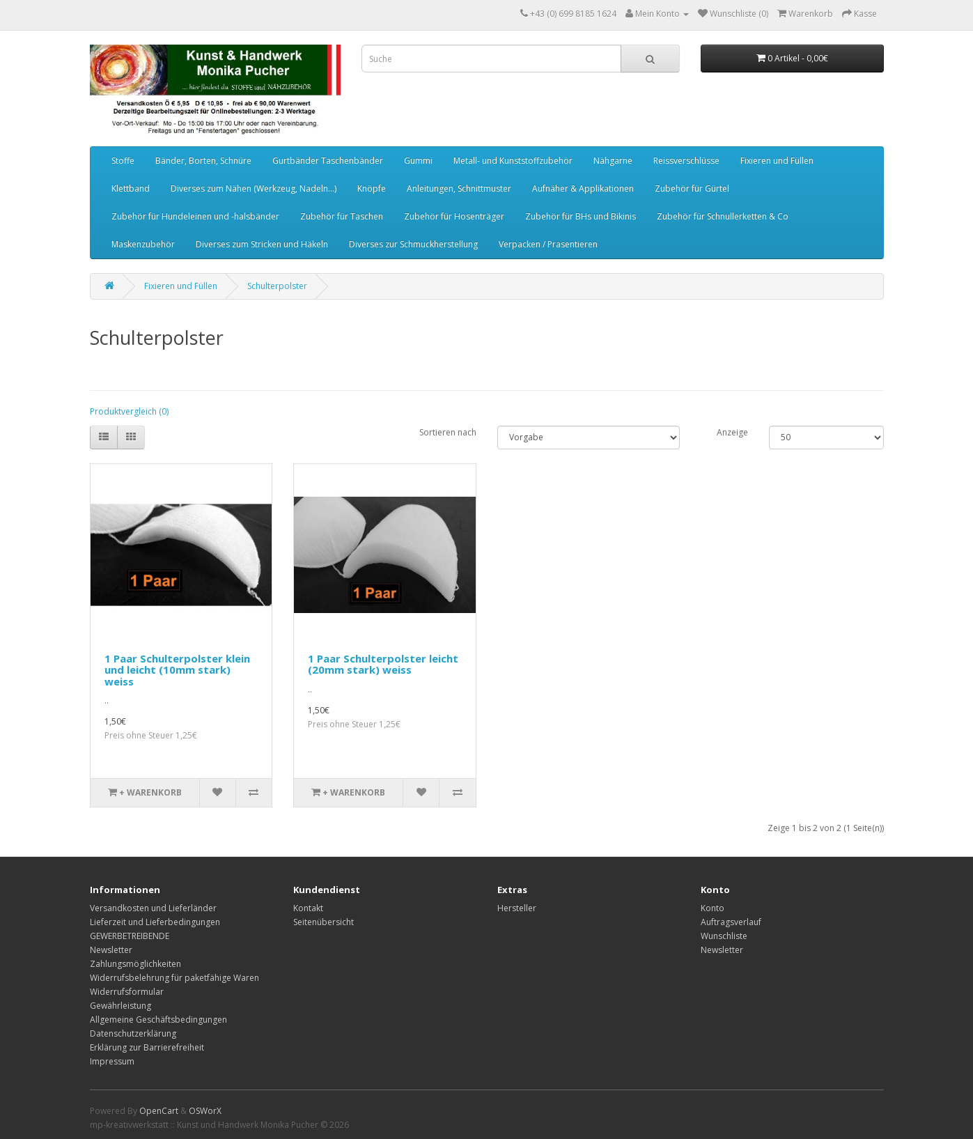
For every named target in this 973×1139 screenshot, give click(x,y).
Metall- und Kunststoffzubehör (513, 160)
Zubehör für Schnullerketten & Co (722, 216)
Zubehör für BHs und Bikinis (580, 216)
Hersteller (516, 908)
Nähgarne (612, 160)
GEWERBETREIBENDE (129, 936)
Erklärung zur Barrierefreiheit (147, 1047)
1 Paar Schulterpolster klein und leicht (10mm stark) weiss (177, 669)
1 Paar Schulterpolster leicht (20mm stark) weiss (383, 664)
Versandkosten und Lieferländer (153, 908)
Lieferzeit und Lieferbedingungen (155, 922)
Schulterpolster (277, 286)
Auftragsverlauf (731, 922)
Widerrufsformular (127, 992)
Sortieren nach (447, 432)
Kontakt (308, 908)
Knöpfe (371, 188)
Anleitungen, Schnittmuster (459, 188)
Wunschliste (724, 936)
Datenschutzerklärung (133, 1033)
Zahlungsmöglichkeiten (135, 964)
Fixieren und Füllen (777, 160)
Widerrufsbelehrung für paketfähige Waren (174, 978)
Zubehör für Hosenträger (454, 216)
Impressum (112, 1061)
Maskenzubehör (143, 244)
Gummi (418, 160)
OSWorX (205, 1111)
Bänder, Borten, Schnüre (203, 160)
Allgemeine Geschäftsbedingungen (158, 1019)
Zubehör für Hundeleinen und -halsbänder (195, 216)
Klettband (130, 188)
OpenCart (158, 1111)
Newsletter (111, 950)
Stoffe (122, 160)
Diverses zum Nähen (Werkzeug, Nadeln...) (253, 188)
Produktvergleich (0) (129, 411)
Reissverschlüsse (686, 160)
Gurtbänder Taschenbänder (327, 160)
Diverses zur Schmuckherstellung (413, 244)
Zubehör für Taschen (341, 216)
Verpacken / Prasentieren (548, 244)
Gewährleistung (120, 1006)
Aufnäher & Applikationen (583, 188)
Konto (712, 908)
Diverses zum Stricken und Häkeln (262, 244)
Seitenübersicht (323, 922)
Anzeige (732, 432)
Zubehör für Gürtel (692, 188)
